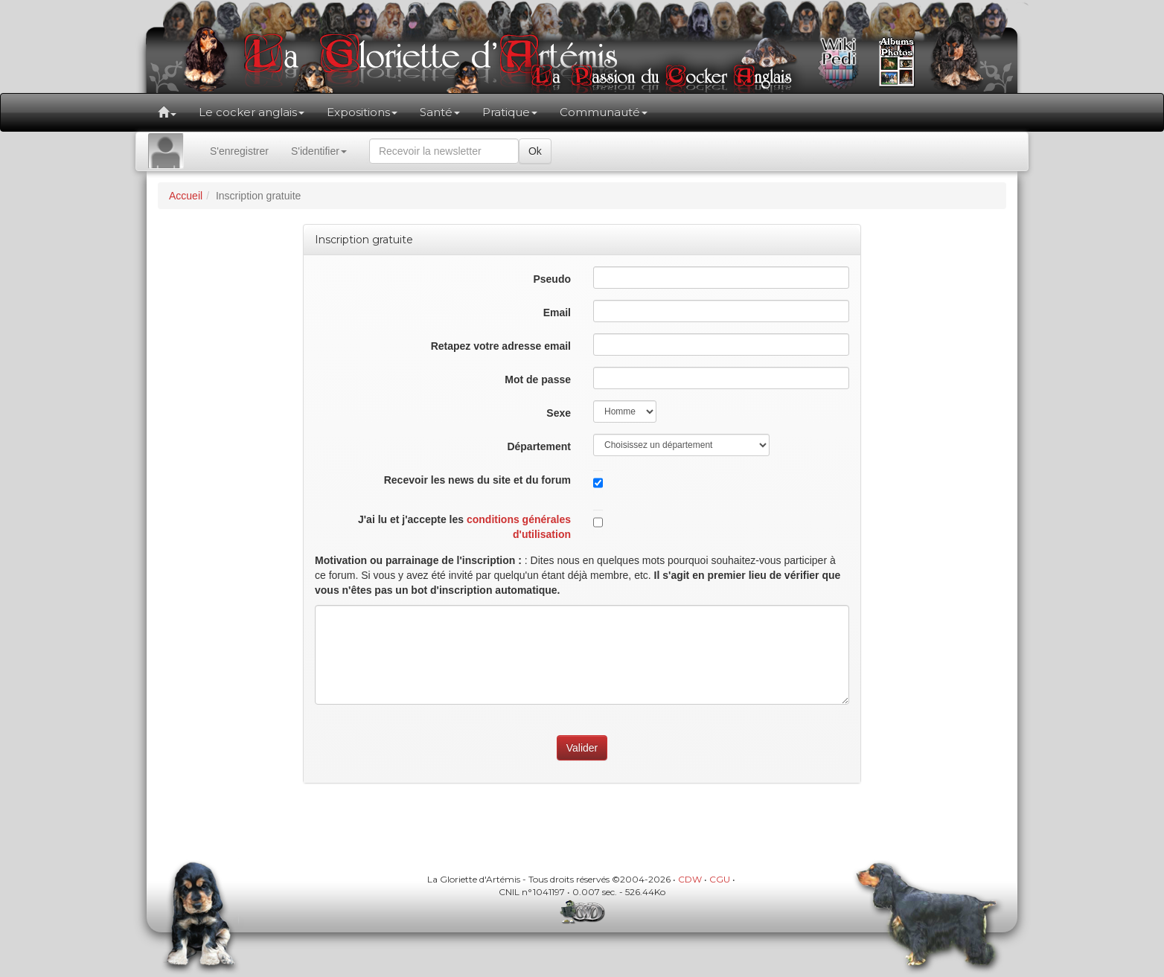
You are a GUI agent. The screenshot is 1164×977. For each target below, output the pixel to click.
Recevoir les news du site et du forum (477, 480)
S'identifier (319, 151)
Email (557, 312)
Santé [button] (440, 112)
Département (539, 446)
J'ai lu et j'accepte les (464, 526)
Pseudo (552, 279)
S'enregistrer (239, 151)
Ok (535, 151)
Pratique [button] (509, 112)
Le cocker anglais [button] (251, 112)
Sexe (558, 413)
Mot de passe (538, 379)
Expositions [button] (362, 112)
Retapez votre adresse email (501, 346)
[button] (167, 112)
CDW (690, 879)
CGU (719, 879)
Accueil (185, 196)
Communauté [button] (603, 112)
